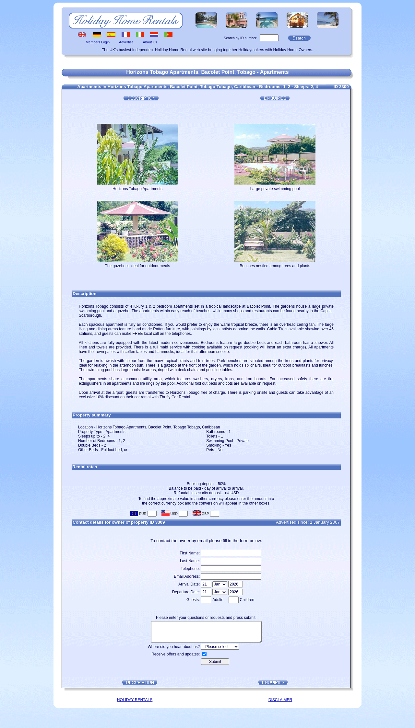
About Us (150, 42)
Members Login (98, 42)
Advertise (126, 42)
